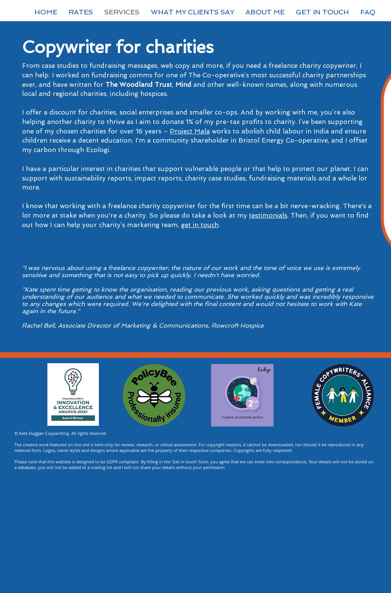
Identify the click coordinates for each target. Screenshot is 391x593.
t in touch (203, 225)
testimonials (268, 215)
